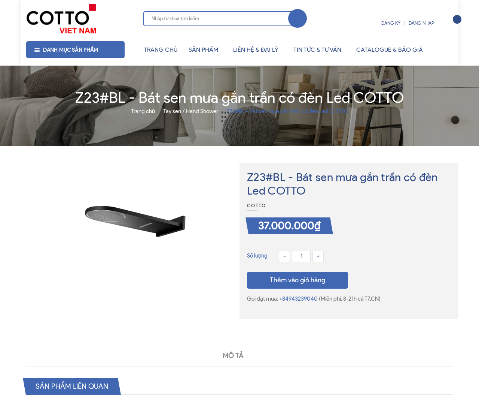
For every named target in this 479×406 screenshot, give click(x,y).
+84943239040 (299, 298)
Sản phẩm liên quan (74, 386)
